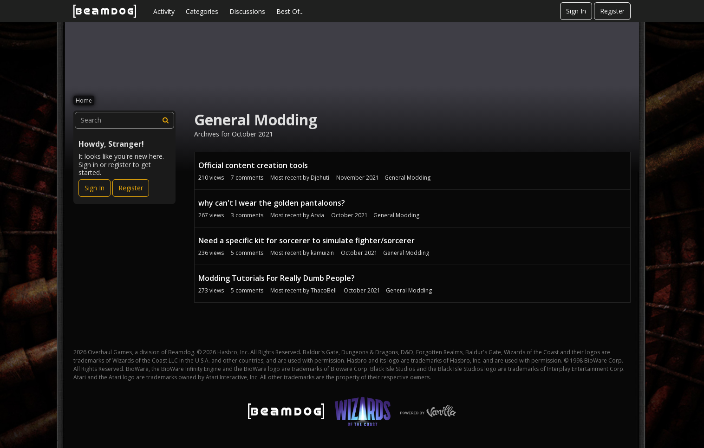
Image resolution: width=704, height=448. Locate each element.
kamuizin (322, 253)
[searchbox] (124, 120)
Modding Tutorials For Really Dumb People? (276, 278)
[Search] (165, 120)
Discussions (247, 11)
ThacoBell (324, 290)
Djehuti (320, 178)
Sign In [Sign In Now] (94, 187)
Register (612, 10)
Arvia (317, 215)
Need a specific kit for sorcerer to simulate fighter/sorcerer (306, 240)
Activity (164, 11)
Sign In (576, 10)
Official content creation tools (253, 165)
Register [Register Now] (130, 187)
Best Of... (290, 11)
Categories (202, 11)
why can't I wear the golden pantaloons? (271, 203)
